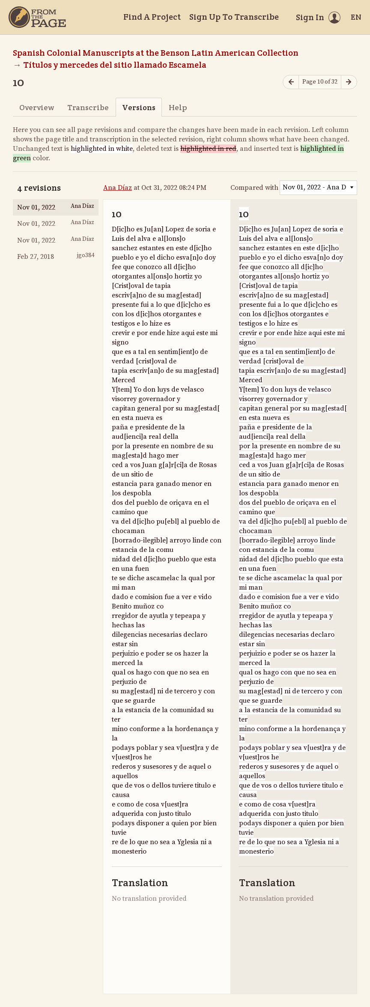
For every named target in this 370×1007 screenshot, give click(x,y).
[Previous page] (291, 82)
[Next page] (349, 82)
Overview (36, 107)
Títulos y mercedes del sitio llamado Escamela (114, 64)
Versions (138, 107)
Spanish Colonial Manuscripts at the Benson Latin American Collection (155, 52)
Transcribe (88, 107)
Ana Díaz (117, 187)
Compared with (254, 187)
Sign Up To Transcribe (234, 16)
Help (178, 107)
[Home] (37, 17)
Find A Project (152, 16)
